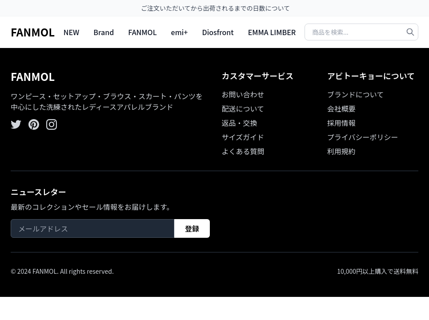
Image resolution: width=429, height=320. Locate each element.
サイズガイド (243, 137)
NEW (72, 32)
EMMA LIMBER (272, 32)
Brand (103, 32)
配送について (243, 108)
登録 (192, 228)
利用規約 (341, 151)
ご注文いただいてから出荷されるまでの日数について (218, 8)
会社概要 (341, 108)
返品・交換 (239, 122)
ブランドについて (355, 94)
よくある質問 (243, 151)
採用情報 (341, 122)
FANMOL (33, 32)
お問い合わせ (243, 94)
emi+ (179, 32)
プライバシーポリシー (362, 137)
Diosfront (217, 32)
